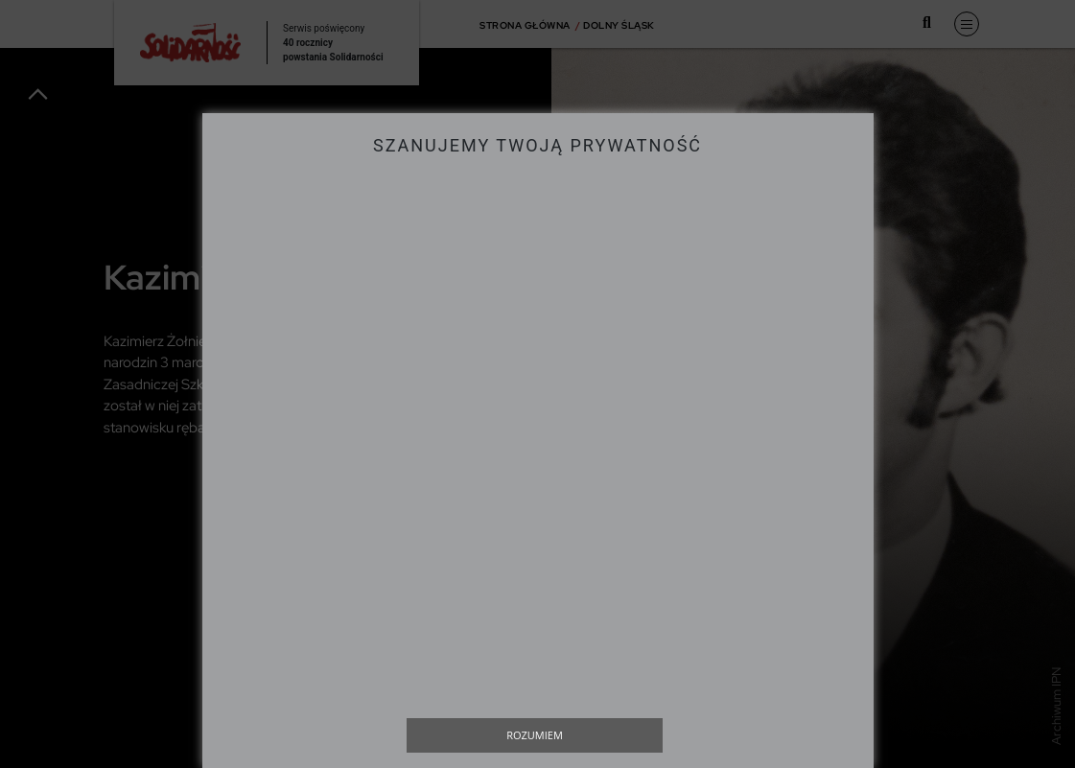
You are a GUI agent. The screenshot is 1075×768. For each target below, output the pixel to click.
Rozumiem (534, 735)
